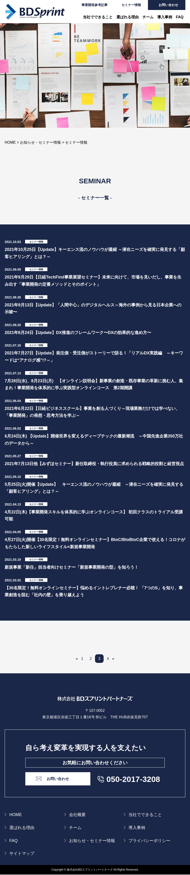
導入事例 (164, 17)
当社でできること (98, 17)
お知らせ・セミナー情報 (92, 841)
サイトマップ (21, 854)
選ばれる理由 (127, 17)
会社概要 (77, 815)
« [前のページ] (77, 659)
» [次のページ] (113, 659)
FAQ (179, 17)
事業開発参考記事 (95, 5)
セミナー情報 (131, 5)
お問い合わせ (168, 5)
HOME (15, 815)
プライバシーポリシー (149, 841)
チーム (148, 17)
